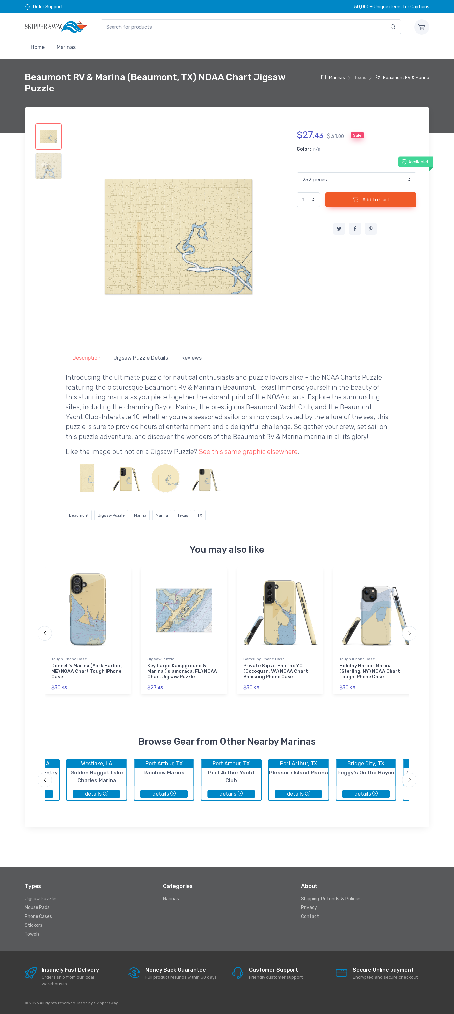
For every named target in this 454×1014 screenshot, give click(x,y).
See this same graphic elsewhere (248, 452)
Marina (140, 515)
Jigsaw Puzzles (41, 898)
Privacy (309, 907)
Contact (310, 916)
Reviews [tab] (191, 358)
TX (199, 515)
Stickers (33, 925)
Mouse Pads (37, 907)
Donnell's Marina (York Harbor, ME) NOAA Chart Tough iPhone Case (86, 671)
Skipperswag (106, 1003)
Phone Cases (38, 916)
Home (38, 47)
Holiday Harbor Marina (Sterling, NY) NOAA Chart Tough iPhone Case (370, 671)
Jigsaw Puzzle (111, 515)
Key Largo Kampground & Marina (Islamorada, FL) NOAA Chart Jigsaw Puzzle (182, 671)
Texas (182, 515)
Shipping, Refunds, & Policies (331, 898)
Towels (32, 934)
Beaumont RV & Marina (402, 77)
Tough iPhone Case (69, 659)
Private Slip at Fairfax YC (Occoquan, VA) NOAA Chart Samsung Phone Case (275, 671)
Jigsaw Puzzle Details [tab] (141, 358)
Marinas (66, 47)
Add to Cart (370, 199)
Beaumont (78, 515)
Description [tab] (86, 358)
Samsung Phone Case (264, 659)
